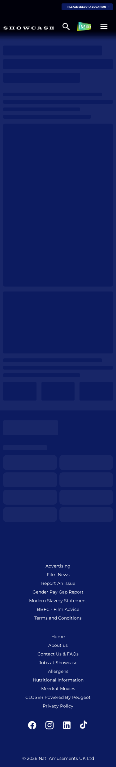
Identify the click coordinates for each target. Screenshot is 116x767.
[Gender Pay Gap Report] (58, 592)
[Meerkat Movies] (58, 688)
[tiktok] (84, 725)
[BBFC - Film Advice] (58, 609)
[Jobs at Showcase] (58, 662)
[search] (66, 27)
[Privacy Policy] (58, 706)
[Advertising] (58, 566)
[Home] (58, 636)
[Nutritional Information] (58, 680)
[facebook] (32, 725)
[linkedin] (67, 725)
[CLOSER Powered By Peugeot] (58, 697)
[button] (104, 26)
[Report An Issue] (58, 583)
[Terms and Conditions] (58, 618)
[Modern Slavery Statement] (58, 600)
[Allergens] (58, 671)
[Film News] (58, 574)
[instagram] (49, 725)
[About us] (58, 645)
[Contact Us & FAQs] (58, 654)
